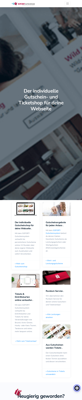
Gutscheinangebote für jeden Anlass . (56, 224)
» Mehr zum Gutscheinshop (21, 265)
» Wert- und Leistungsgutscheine (54, 262)
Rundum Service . (55, 291)
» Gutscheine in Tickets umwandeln (55, 373)
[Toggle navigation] (67, 3)
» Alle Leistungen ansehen (53, 316)
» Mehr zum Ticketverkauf (25, 341)
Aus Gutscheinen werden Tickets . (54, 346)
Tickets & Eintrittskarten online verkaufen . (24, 297)
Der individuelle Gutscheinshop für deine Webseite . (24, 225)
